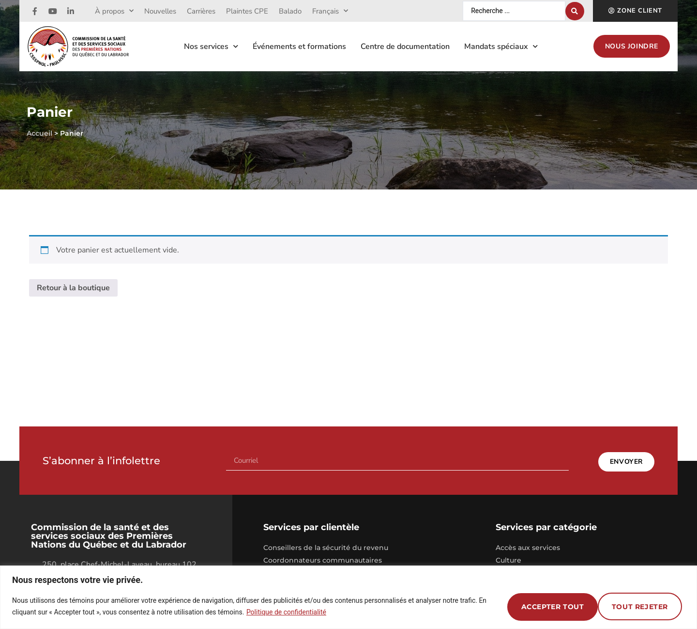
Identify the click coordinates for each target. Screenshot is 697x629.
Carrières (201, 11)
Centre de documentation (405, 46)
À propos (114, 10)
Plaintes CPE (247, 11)
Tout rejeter (541, 606)
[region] (348, 597)
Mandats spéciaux (501, 46)
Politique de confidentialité (286, 612)
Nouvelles (160, 11)
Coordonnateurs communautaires (322, 557)
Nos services (211, 46)
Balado (290, 11)
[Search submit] (574, 11)
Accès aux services (528, 545)
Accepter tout (637, 606)
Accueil (39, 133)
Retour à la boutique (73, 288)
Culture (508, 557)
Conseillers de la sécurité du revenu (325, 545)
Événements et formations (299, 46)
